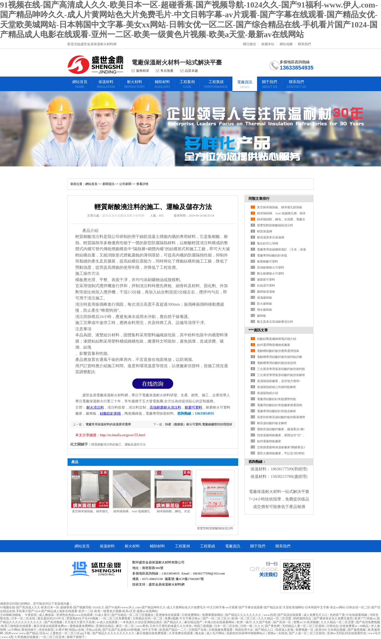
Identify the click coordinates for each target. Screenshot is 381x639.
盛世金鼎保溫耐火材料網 (166, 584)
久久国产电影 (262, 622)
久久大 (259, 626)
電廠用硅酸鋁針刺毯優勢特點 (276, 399)
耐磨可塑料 (193, 407)
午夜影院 (31, 615)
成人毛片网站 (215, 633)
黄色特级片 (29, 629)
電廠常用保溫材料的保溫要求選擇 (108, 424)
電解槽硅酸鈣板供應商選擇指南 (278, 351)
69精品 (364, 626)
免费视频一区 (304, 629)
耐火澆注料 (95, 407)
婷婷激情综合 (302, 618)
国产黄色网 (273, 626)
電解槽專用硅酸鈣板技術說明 (276, 363)
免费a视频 (171, 618)
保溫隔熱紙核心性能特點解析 (276, 387)
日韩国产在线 (197, 629)
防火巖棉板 (264, 303)
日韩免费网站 (191, 615)
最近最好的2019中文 (51, 618)
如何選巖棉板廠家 (269, 441)
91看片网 (62, 629)
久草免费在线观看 (181, 633)
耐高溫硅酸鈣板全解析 (272, 423)
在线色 (282, 633)
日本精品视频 (337, 629)
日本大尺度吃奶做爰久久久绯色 (171, 626)
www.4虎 (7, 637)
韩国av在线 (77, 629)
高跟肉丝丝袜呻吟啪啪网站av (246, 633)
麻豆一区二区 (125, 626)
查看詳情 (142, 184)
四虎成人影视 (284, 629)
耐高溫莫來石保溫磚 (270, 237)
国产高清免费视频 (368, 622)
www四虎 (270, 615)
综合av (43, 633)
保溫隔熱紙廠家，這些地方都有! (278, 381)
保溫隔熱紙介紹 (267, 393)
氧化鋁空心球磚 (267, 243)
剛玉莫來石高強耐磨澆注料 (275, 322)
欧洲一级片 (244, 622)
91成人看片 (102, 615)
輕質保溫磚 (264, 231)
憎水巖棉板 (264, 309)
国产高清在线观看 (289, 615)
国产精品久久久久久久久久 (243, 615)
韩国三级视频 (203, 626)
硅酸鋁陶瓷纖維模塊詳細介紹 (276, 339)
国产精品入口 (264, 629)
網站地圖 (286, 44)
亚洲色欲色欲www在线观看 (75, 615)
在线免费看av (349, 626)
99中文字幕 (150, 629)
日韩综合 (332, 626)
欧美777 (360, 618)
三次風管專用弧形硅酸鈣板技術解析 (281, 375)
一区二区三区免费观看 (115, 618)
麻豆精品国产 (193, 622)
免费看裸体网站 (213, 615)
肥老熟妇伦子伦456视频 (83, 618)
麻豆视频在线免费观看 (152, 633)
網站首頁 (91, 184)
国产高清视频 (53, 622)
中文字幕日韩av (190, 618)
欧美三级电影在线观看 (16, 626)
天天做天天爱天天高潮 (80, 622)
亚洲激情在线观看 (168, 615)
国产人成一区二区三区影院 (307, 633)
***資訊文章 (258, 330)
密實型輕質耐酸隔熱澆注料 (215, 528)
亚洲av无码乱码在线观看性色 (347, 633)
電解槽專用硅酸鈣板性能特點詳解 (279, 357)
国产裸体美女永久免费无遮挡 (333, 618)
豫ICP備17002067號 (190, 579)
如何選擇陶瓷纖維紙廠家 (273, 345)
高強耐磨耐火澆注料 (165, 407)
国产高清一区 (282, 622)
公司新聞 (125, 184)
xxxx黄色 (142, 626)
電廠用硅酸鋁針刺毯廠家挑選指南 (279, 405)
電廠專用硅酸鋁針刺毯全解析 (276, 411)
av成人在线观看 (107, 622)
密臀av (297, 622)
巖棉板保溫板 (266, 291)
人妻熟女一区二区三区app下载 (70, 633)
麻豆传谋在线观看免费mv (51, 626)
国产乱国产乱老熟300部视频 (121, 629)
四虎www (11, 633)
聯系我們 (304, 44)
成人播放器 (47, 615)
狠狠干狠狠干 (76, 637)
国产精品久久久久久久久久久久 (113, 633)
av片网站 (14, 629)
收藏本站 (267, 44)
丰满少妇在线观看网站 (219, 622)
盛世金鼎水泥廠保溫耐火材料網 (123, 215)
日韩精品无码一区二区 (148, 618)
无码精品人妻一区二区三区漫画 (303, 626)
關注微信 (249, 44)
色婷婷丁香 (337, 615)
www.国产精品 (28, 633)
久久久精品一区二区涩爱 (275, 618)
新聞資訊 (108, 184)
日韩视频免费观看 (221, 629)
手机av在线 (93, 629)
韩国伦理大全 (244, 629)
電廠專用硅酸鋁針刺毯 (272, 255)
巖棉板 (261, 315)
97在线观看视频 (357, 615)
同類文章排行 (259, 199)
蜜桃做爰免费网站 (82, 626)
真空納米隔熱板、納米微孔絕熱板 (279, 207)
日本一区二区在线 (23, 618)
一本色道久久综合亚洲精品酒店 (141, 622)
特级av (370, 618)
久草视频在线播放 (26, 637)
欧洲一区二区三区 (244, 618)
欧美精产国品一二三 (173, 629)
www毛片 (374, 633)
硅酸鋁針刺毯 (110, 413)
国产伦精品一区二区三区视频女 (132, 615)
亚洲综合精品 (105, 626)
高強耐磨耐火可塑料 (270, 267)
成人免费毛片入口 (315, 615)
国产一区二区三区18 (216, 618)
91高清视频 (312, 622)
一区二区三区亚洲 (52, 637)
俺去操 (200, 633)
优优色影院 (46, 629)
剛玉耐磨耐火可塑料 (270, 273)
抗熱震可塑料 (266, 285)
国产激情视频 (357, 629)
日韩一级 (246, 626)
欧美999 (320, 629)
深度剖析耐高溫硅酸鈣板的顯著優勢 (281, 417)
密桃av (272, 633)
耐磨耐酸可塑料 (267, 261)
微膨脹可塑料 (266, 279)
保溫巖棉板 (264, 297)
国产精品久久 (173, 622)
